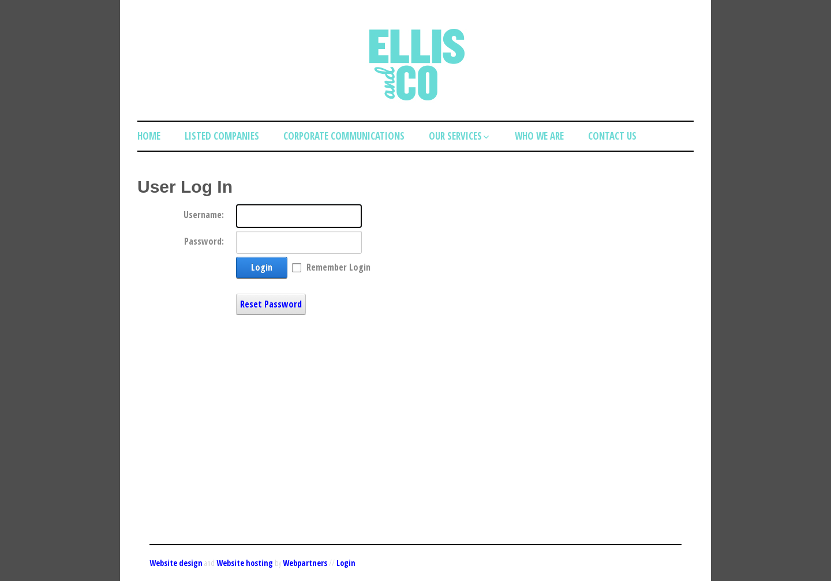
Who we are (539, 136)
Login (261, 267)
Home (148, 136)
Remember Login (338, 267)
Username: (204, 214)
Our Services (460, 136)
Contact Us (612, 136)
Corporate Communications (344, 136)
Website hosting (244, 562)
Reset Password (271, 304)
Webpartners (305, 562)
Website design (176, 562)
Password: (204, 241)
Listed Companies (222, 136)
